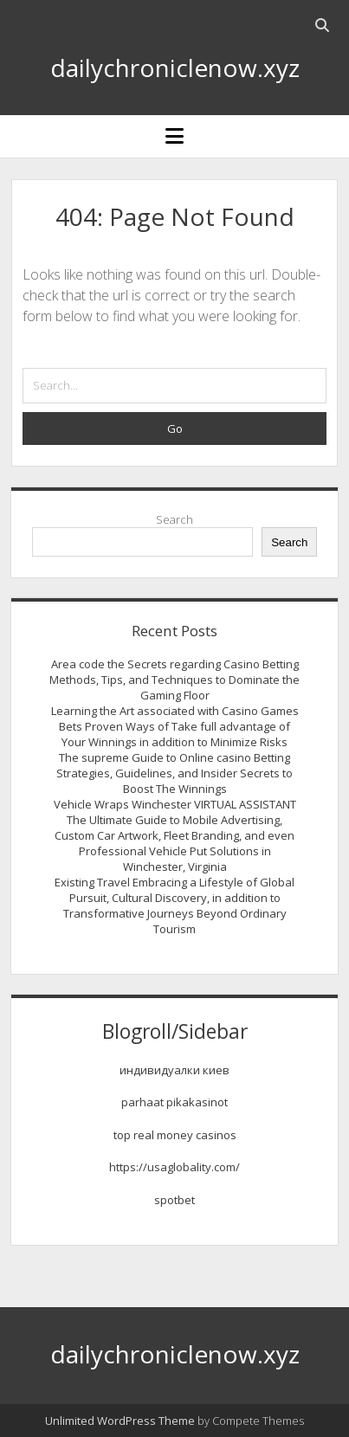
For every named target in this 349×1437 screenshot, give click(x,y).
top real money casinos (174, 1135)
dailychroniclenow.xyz (175, 67)
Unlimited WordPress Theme (120, 1420)
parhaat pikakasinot (174, 1102)
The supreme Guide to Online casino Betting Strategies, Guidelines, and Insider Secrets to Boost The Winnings (174, 773)
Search (174, 519)
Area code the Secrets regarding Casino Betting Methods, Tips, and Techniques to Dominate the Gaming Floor (174, 679)
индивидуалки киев (174, 1070)
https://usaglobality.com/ (174, 1167)
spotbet (174, 1200)
